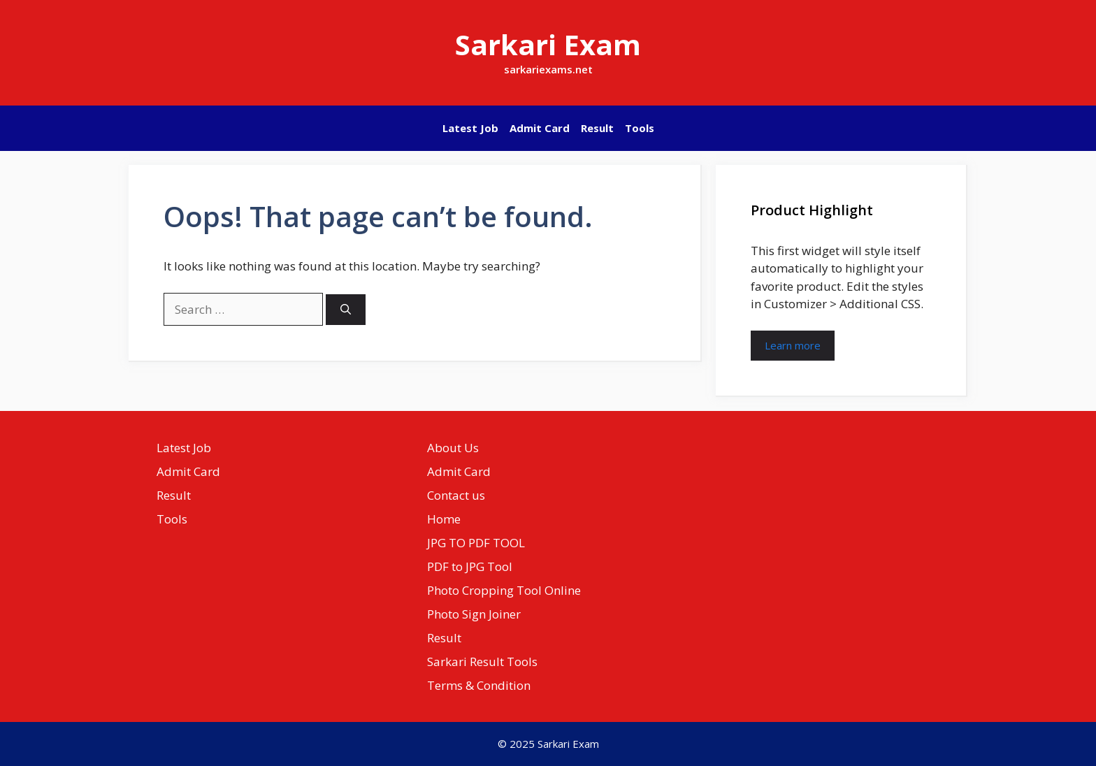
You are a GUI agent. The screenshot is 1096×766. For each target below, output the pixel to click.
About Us (453, 448)
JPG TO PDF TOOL (476, 543)
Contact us (456, 495)
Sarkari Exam (548, 44)
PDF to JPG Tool (469, 566)
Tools (639, 128)
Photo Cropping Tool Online (504, 590)
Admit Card (540, 128)
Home (444, 519)
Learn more (793, 345)
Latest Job (470, 128)
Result (597, 128)
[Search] (346, 310)
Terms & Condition (479, 685)
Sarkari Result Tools (482, 661)
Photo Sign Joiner (474, 614)
